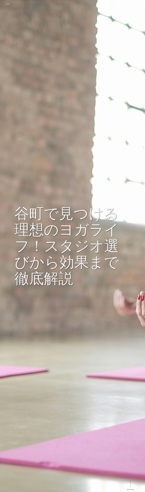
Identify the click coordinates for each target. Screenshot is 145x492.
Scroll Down (72, 483)
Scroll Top (130, 489)
